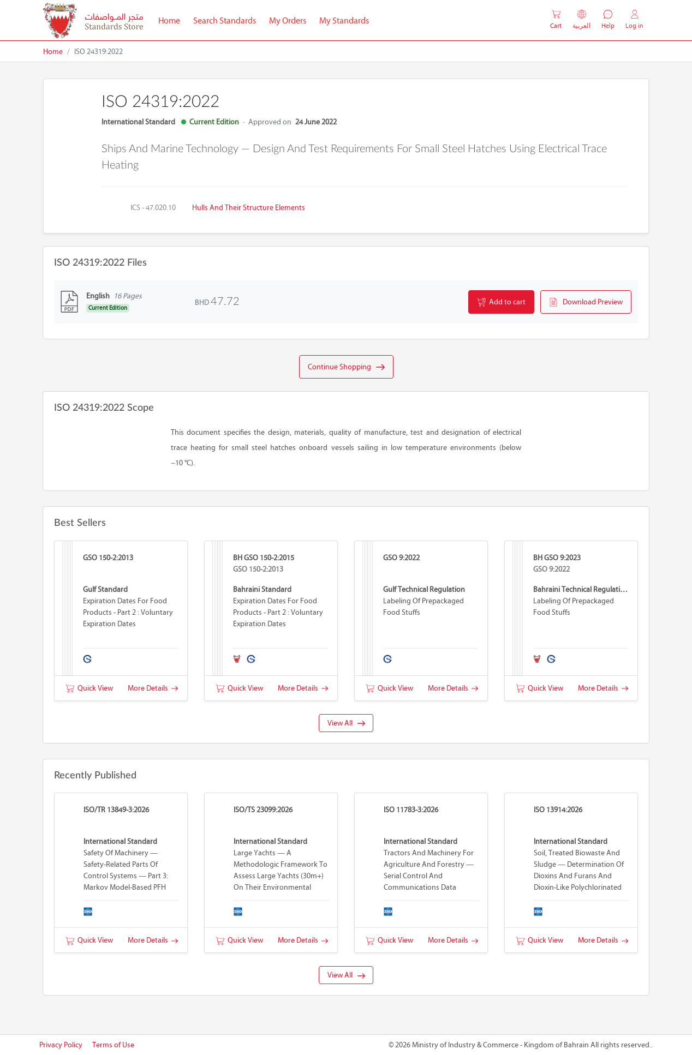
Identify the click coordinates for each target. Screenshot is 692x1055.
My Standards (344, 20)
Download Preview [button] (586, 302)
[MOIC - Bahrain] (93, 20)
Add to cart (501, 302)
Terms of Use (113, 1045)
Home (172, 20)
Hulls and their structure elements (248, 207)
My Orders (287, 20)
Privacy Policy (60, 1045)
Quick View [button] (89, 688)
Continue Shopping (346, 367)
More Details (153, 688)
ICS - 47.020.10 (153, 207)
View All (346, 723)
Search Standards (228, 20)
